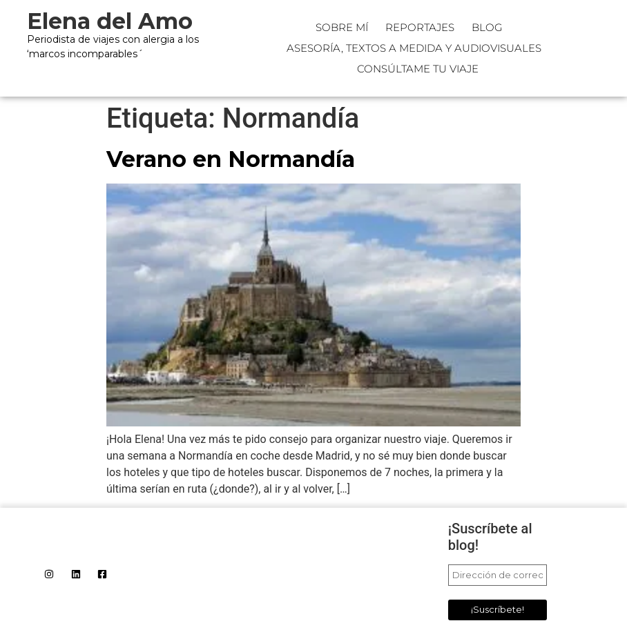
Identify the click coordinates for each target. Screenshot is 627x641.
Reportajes (419, 27)
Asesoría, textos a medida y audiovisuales (414, 48)
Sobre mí (342, 27)
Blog (487, 27)
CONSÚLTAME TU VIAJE (418, 68)
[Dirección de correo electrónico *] (498, 575)
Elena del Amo (110, 21)
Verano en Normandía (230, 159)
